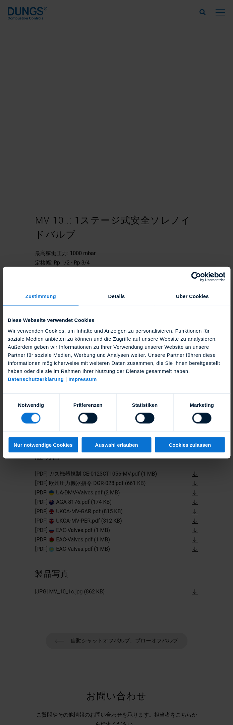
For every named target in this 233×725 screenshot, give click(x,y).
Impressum (82, 379)
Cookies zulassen (190, 444)
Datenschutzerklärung (36, 379)
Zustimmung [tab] (40, 296)
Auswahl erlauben (116, 444)
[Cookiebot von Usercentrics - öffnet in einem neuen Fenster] (196, 277)
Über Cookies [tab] (192, 296)
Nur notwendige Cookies (43, 444)
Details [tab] (116, 296)
